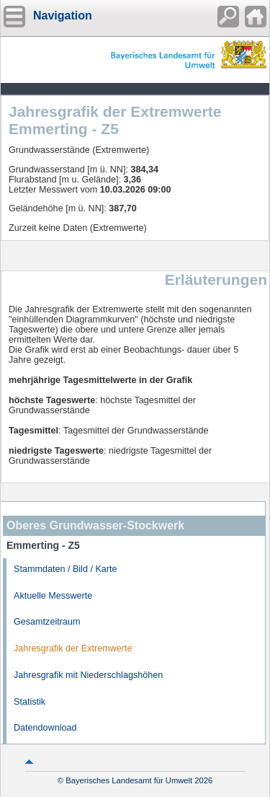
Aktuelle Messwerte (53, 596)
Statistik (29, 702)
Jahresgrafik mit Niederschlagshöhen (88, 675)
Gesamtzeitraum (47, 622)
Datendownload (45, 728)
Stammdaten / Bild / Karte (65, 569)
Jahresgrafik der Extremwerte (73, 648)
